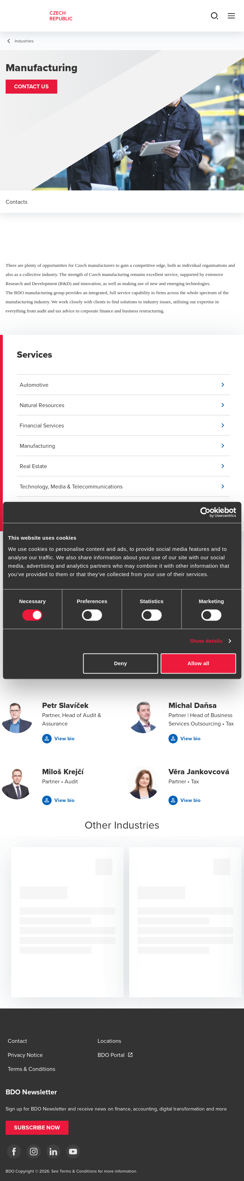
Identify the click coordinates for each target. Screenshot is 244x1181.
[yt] (73, 1151)
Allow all (198, 663)
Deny (120, 663)
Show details (206, 641)
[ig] (33, 1151)
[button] (31, 87)
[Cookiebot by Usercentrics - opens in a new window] (205, 512)
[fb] (14, 1151)
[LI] (53, 1151)
